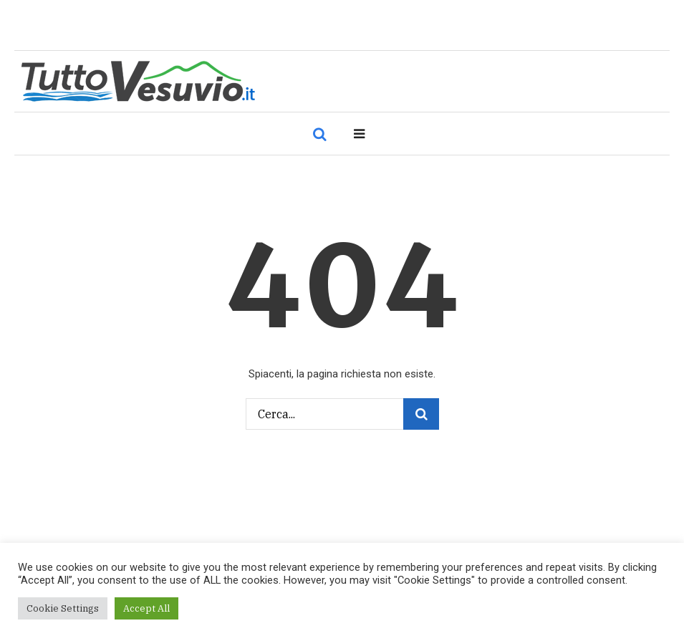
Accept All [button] (146, 608)
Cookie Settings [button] (63, 608)
